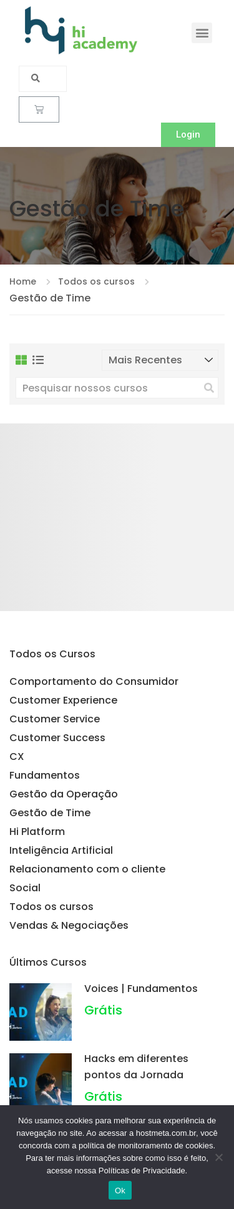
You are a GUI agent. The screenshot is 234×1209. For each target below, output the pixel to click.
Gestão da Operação (63, 794)
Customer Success (57, 738)
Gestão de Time (49, 813)
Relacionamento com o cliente (87, 869)
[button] (202, 33)
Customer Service (54, 719)
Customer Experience (63, 700)
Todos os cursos (51, 906)
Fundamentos (44, 775)
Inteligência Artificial (61, 850)
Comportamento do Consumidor (93, 681)
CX (16, 756)
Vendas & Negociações (69, 925)
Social (25, 888)
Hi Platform (37, 831)
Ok (120, 1190)
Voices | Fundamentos (141, 988)
